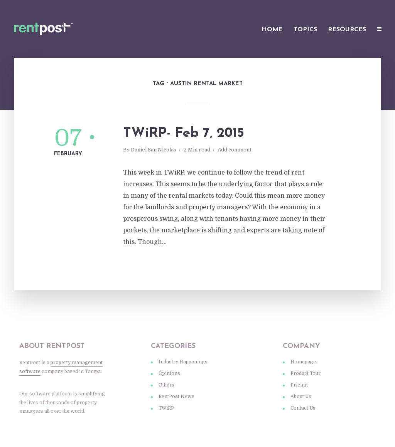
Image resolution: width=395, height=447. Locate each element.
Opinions (169, 373)
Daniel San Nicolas (153, 150)
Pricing (299, 385)
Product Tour (305, 373)
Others (166, 385)
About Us (300, 396)
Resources (347, 30)
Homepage (303, 362)
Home (272, 30)
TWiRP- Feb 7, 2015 (183, 133)
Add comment (235, 150)
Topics (305, 30)
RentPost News (176, 396)
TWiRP (166, 408)
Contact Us (303, 408)
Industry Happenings (183, 362)
